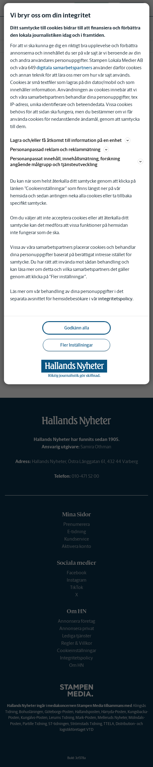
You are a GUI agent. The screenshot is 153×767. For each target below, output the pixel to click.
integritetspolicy (115, 299)
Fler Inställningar (76, 345)
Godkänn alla (76, 328)
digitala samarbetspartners (64, 67)
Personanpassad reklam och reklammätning (59, 149)
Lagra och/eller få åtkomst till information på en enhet (70, 140)
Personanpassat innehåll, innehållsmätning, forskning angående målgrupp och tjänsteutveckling (76, 161)
